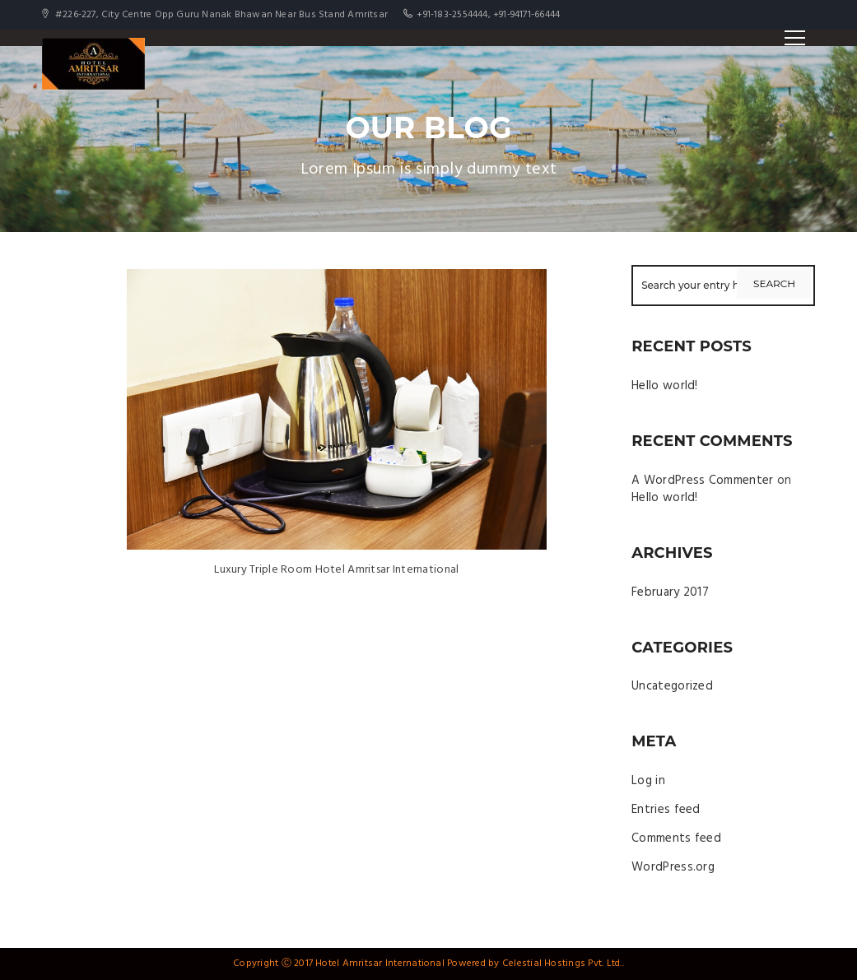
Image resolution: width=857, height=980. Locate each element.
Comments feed (676, 838)
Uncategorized (672, 686)
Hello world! (664, 386)
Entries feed (666, 810)
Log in (648, 781)
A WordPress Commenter (702, 480)
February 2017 (670, 592)
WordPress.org (673, 867)
